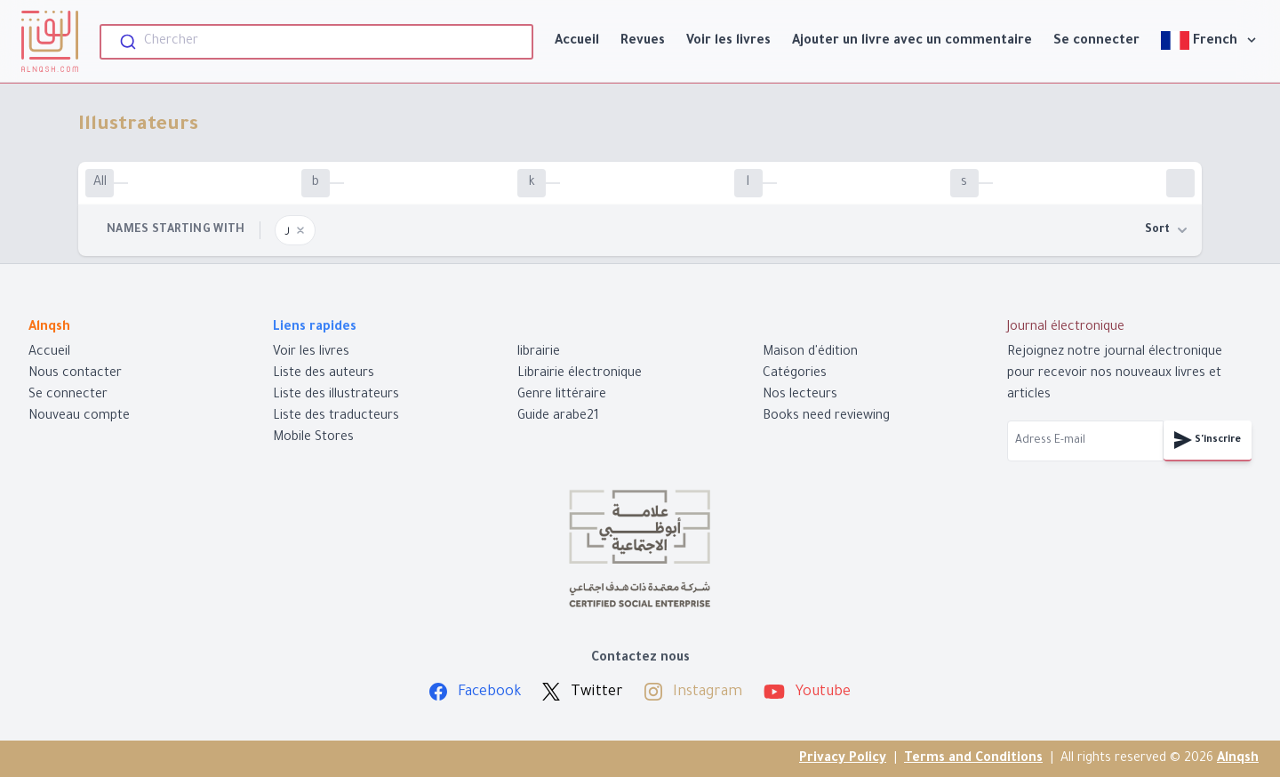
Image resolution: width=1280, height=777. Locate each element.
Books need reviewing (826, 417)
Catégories (795, 374)
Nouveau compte (79, 417)
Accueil (577, 42)
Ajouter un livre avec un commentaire (912, 42)
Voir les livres (728, 42)
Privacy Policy (842, 759)
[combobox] (316, 42)
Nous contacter (75, 374)
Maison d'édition (810, 353)
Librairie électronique (579, 374)
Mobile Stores (313, 438)
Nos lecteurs (800, 395)
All (100, 183)
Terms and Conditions (973, 759)
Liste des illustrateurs (336, 395)
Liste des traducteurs (336, 417)
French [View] (1210, 40)
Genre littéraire (561, 395)
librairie (538, 353)
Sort (1166, 230)
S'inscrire (1207, 440)
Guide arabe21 (558, 417)
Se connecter (1096, 42)
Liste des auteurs (323, 374)
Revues (642, 42)
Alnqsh (1238, 759)
